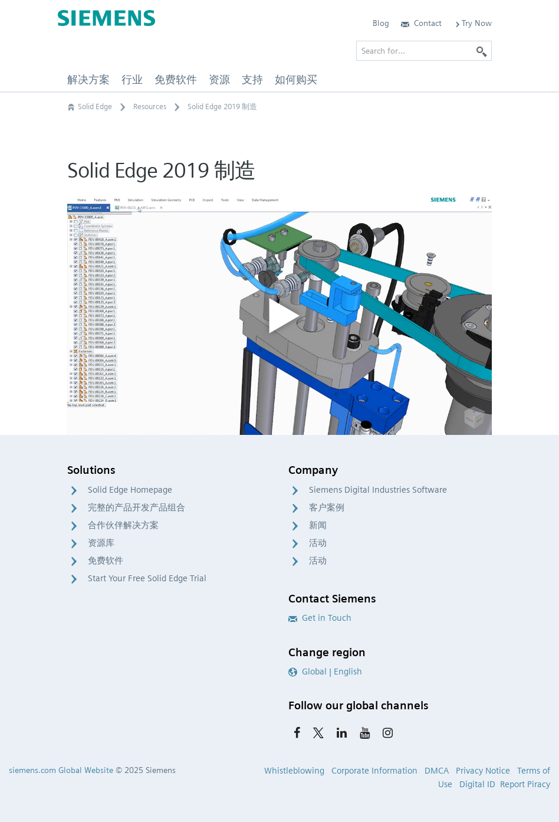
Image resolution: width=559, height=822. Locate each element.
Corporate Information (374, 770)
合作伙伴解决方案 (123, 525)
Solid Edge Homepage (130, 489)
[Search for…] (424, 51)
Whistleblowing (294, 770)
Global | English (325, 671)
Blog (381, 23)
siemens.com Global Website (61, 770)
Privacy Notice (483, 770)
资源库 (101, 543)
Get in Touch (319, 618)
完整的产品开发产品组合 (136, 507)
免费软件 (105, 560)
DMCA (437, 770)
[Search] (481, 50)
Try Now (472, 23)
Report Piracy (525, 784)
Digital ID (477, 784)
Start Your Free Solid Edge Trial (147, 578)
